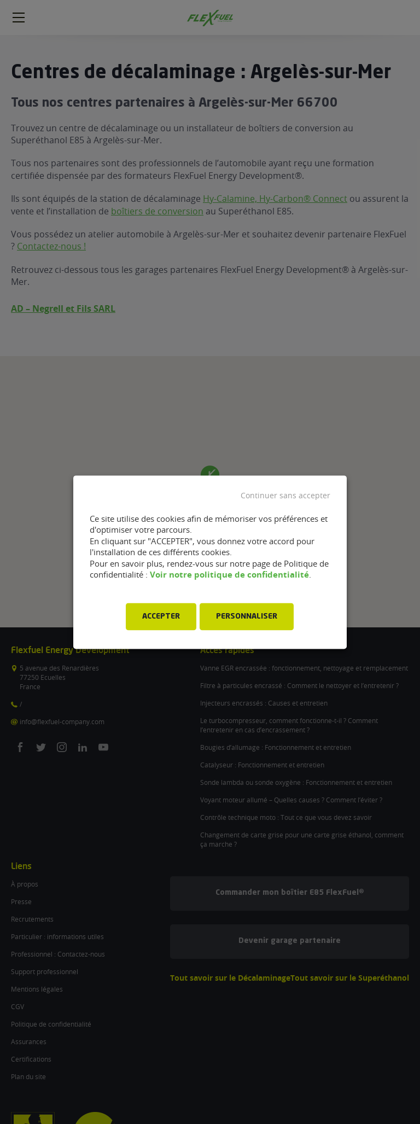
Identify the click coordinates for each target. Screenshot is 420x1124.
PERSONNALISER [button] (246, 616)
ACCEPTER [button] (161, 616)
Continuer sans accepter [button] (285, 495)
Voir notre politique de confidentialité (229, 575)
